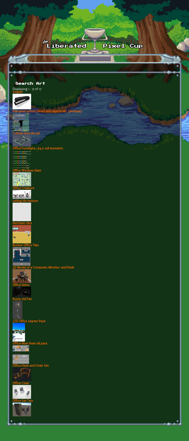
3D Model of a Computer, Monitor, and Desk (43, 267)
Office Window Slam (27, 170)
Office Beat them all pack (30, 343)
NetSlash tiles (22, 223)
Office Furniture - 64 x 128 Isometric (38, 148)
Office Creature (23, 188)
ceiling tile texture (25, 201)
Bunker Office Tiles (26, 245)
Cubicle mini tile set (26, 133)
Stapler (18, 92)
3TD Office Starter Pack (29, 321)
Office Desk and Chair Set (31, 365)
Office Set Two (23, 401)
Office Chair (21, 383)
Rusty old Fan (22, 299)
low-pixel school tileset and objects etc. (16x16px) (47, 111)
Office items (21, 285)
